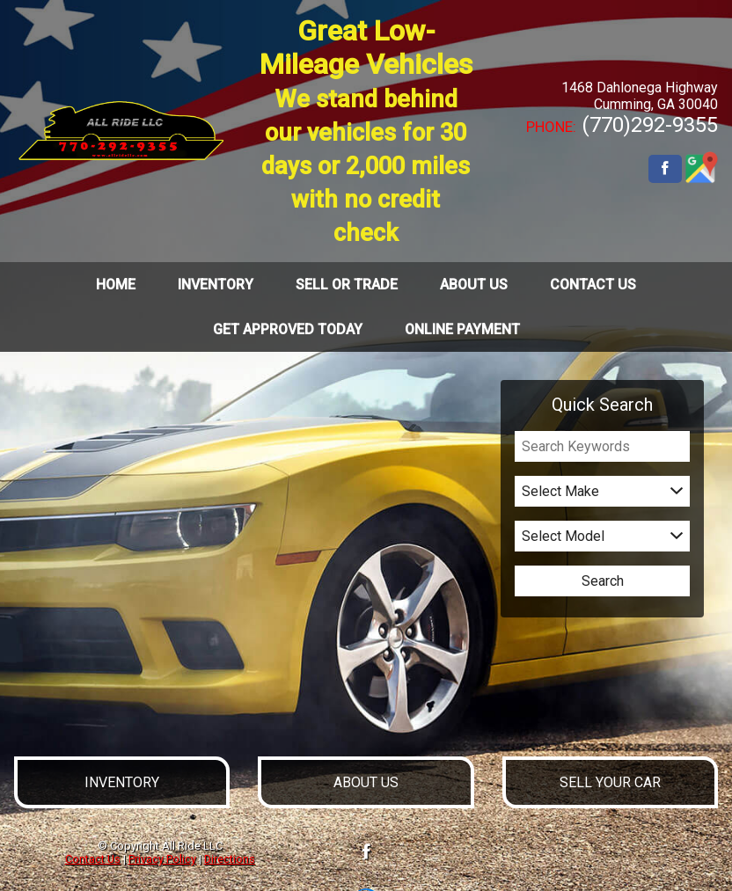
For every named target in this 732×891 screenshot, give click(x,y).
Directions (229, 858)
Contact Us (93, 858)
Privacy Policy (162, 858)
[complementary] (679, 838)
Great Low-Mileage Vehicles (366, 130)
